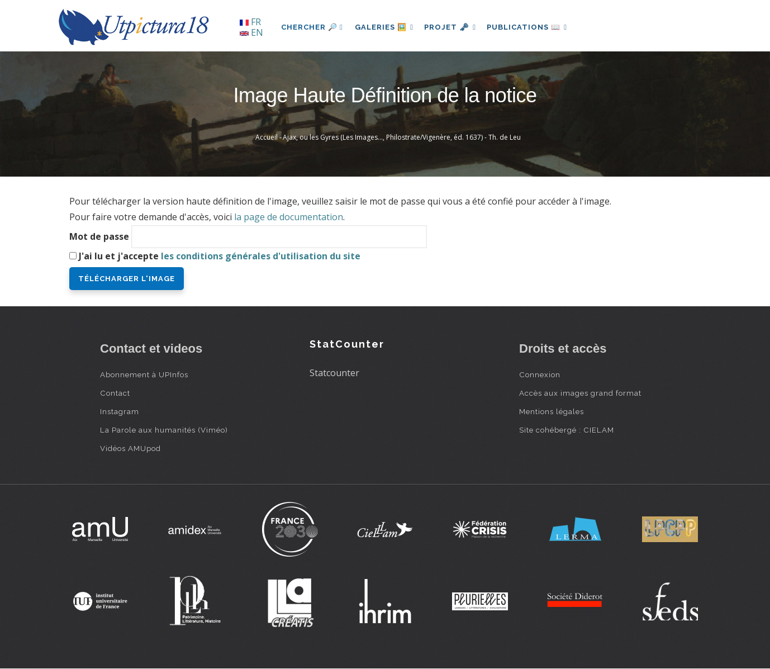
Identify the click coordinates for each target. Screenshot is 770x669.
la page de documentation (288, 217)
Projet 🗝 (455, 27)
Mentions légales (551, 411)
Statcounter (334, 373)
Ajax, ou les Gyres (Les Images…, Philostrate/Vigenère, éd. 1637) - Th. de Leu (402, 137)
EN (251, 32)
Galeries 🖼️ (386, 27)
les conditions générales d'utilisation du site (260, 256)
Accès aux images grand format (580, 392)
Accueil (266, 137)
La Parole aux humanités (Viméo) (164, 429)
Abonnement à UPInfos (144, 374)
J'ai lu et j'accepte (219, 256)
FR (250, 22)
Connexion (539, 374)
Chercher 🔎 (312, 27)
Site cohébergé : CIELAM (566, 429)
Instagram (119, 411)
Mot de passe (99, 236)
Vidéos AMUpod (130, 448)
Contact (115, 392)
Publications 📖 (533, 27)
